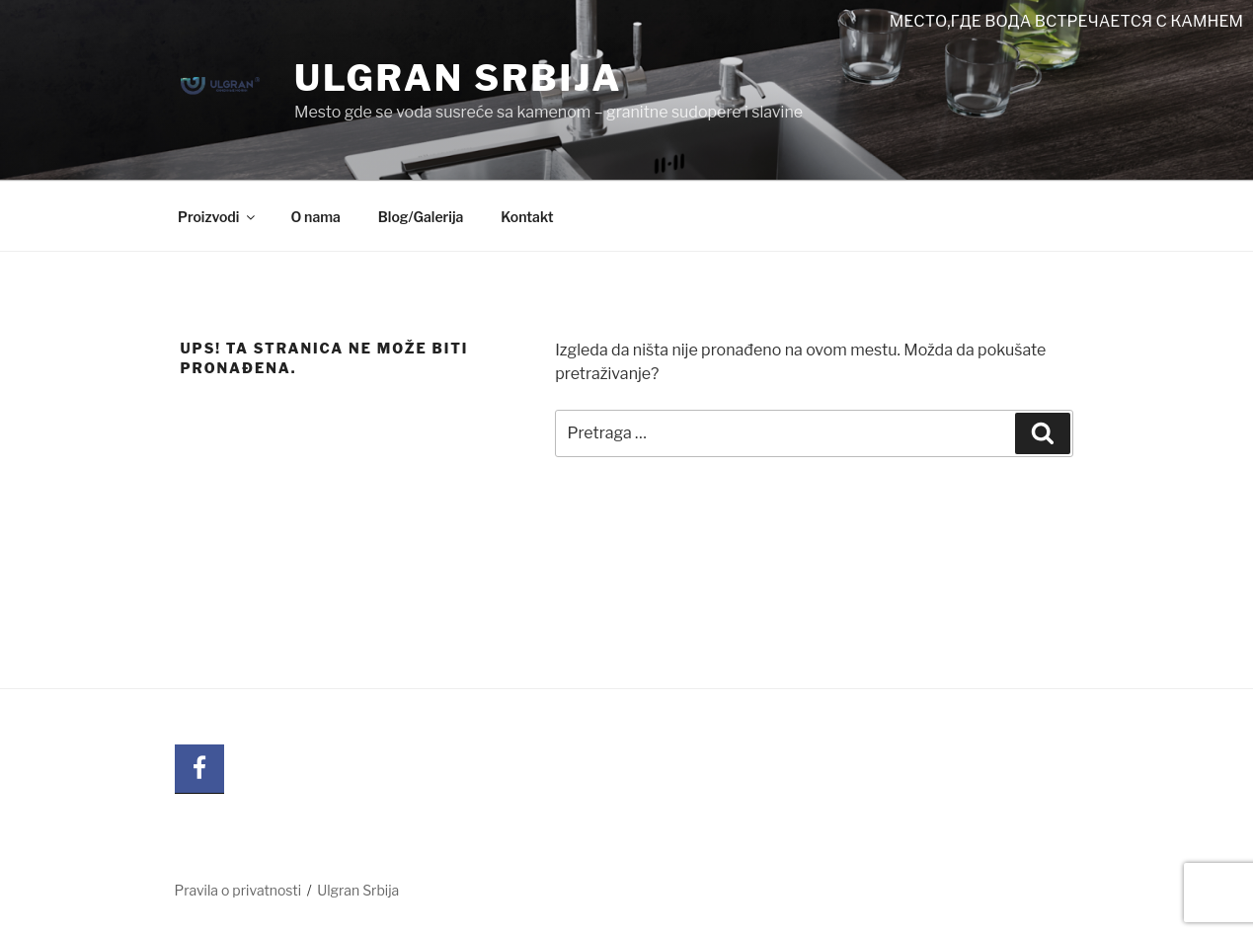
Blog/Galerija (420, 216)
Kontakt (527, 216)
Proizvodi (218, 216)
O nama (315, 216)
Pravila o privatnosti (238, 890)
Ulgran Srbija (458, 78)
